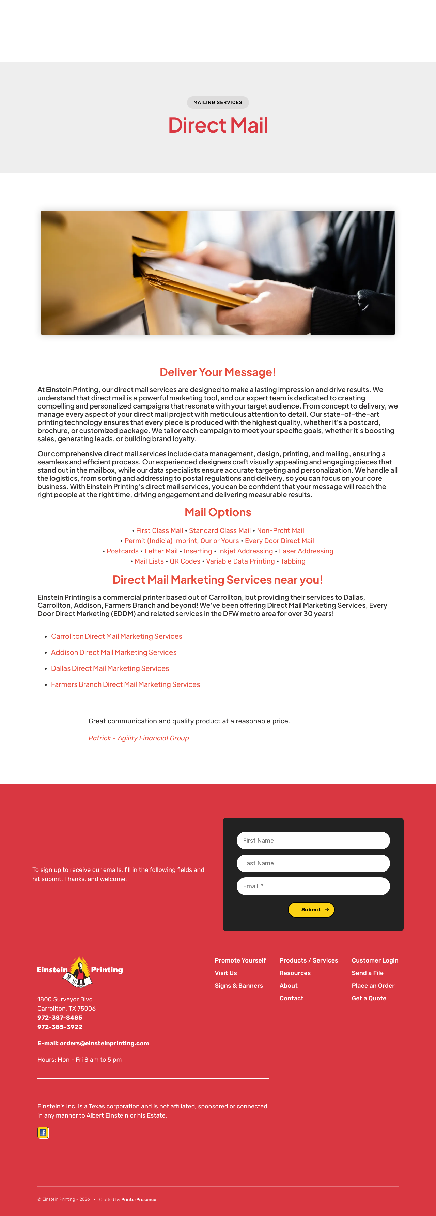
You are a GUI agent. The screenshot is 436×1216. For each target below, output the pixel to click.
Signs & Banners (239, 985)
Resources (295, 973)
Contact (291, 998)
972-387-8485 (60, 1017)
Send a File (368, 973)
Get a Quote (369, 998)
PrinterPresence (138, 1199)
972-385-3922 (60, 1027)
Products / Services (309, 960)
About (289, 985)
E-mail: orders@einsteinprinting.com (93, 1043)
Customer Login (375, 960)
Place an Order (373, 985)
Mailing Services (218, 102)
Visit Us (226, 973)
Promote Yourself (240, 960)
